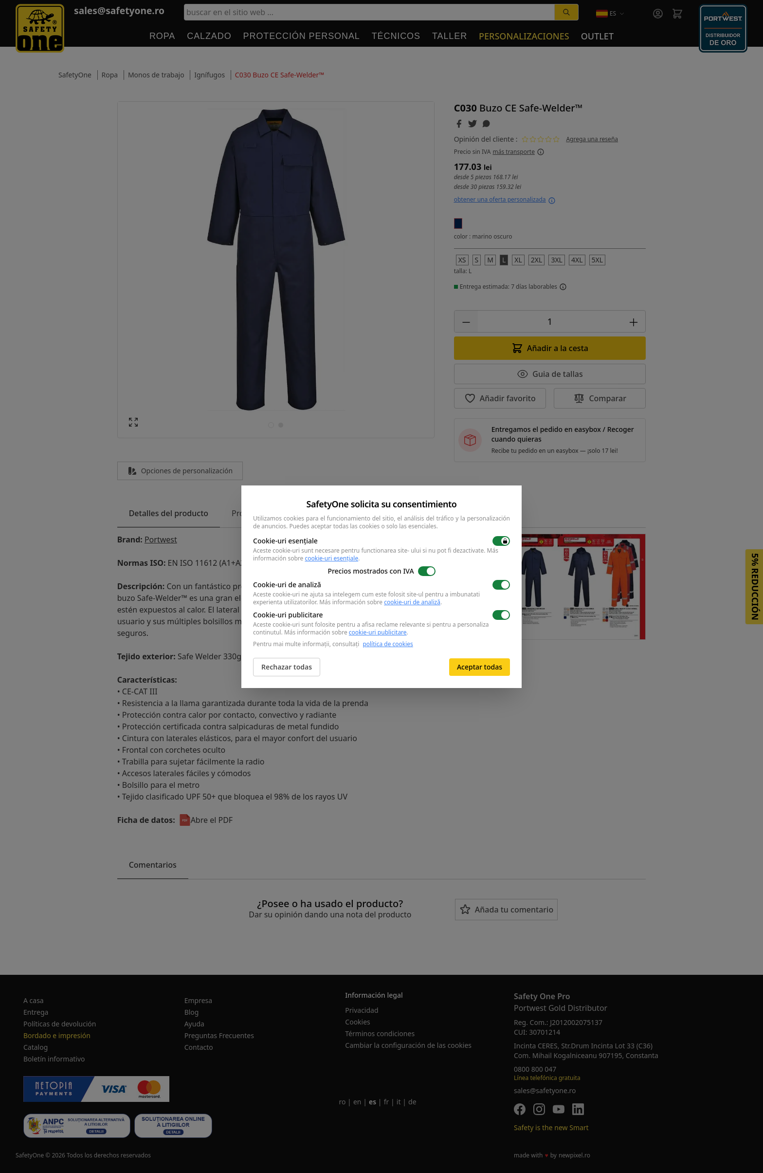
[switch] (501, 541)
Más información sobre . (380, 602)
